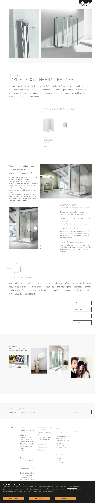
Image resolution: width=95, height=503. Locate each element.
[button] (4, 251)
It (55, 3)
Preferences (65, 498)
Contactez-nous (83, 309)
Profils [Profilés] (21, 461)
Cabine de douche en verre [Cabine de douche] (27, 436)
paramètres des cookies (35, 489)
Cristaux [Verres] (22, 463)
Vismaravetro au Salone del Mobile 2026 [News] (27, 475)
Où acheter (83, 316)
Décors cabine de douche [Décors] (26, 465)
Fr (62, 3)
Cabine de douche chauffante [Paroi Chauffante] (27, 449)
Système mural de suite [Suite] (26, 451)
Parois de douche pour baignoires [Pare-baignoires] (26, 439)
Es (66, 3)
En (59, 3)
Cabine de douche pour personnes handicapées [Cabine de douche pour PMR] (26, 443)
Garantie (83, 322)
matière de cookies (72, 488)
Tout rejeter (39, 498)
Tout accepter (13, 498)
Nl (70, 3)
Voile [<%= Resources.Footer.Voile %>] (21, 455)
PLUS (48, 142)
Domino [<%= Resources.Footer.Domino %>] (22, 453)
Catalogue (83, 303)
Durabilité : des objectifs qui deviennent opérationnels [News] (27, 479)
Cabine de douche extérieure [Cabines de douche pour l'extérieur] (27, 447)
